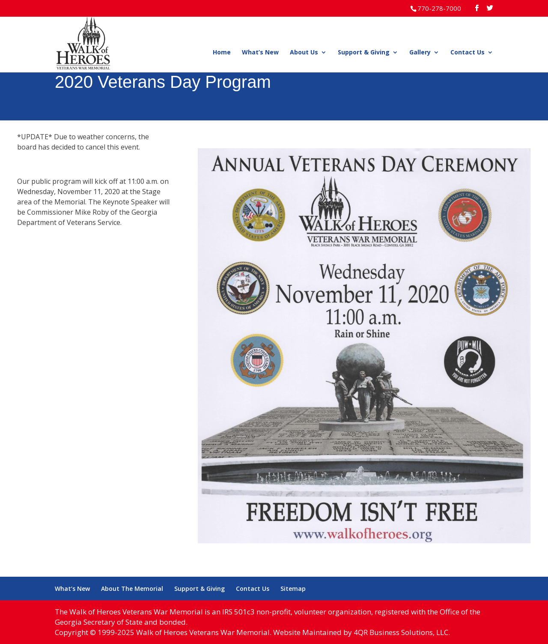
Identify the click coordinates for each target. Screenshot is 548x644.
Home (222, 52)
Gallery (420, 52)
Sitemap (293, 588)
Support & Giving (364, 52)
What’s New (260, 52)
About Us (304, 52)
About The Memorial (132, 588)
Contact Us (467, 52)
